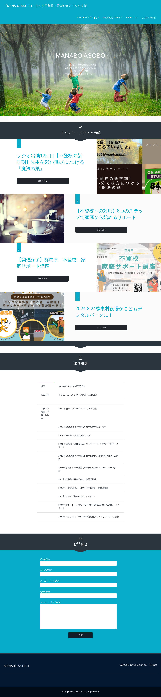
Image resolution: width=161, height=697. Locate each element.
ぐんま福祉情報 (148, 18)
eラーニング (132, 18)
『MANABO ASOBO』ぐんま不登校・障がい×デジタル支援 (45, 6)
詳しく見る (27, 181)
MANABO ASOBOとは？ (88, 18)
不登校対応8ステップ (113, 18)
